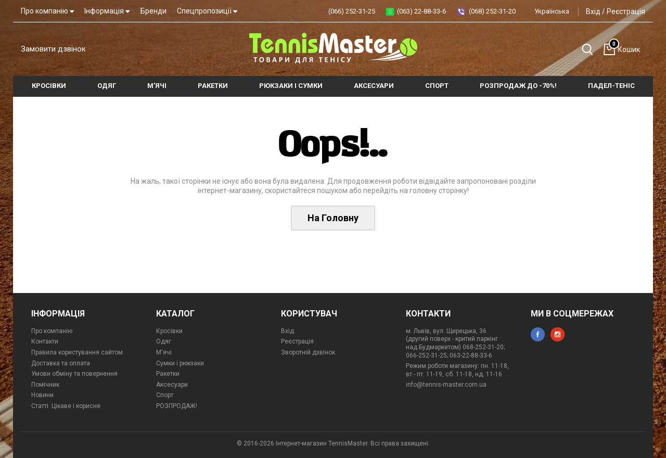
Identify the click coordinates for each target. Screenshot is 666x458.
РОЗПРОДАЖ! (176, 406)
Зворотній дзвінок (308, 352)
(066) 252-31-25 (351, 11)
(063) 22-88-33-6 (421, 11)
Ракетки (168, 373)
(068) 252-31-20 (492, 11)
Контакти (44, 341)
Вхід (593, 11)
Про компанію (47, 11)
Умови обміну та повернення (74, 373)
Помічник (45, 384)
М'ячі (164, 352)
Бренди (153, 11)
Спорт (164, 395)
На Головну (333, 217)
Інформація (107, 11)
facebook (538, 334)
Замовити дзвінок (53, 49)
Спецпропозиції (207, 11)
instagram (557, 334)
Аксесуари (172, 384)
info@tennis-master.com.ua (446, 384)
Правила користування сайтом (77, 352)
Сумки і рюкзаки (180, 363)
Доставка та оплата (60, 363)
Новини (42, 395)
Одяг (163, 341)
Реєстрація (626, 11)
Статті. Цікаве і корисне (65, 406)
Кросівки (169, 331)
